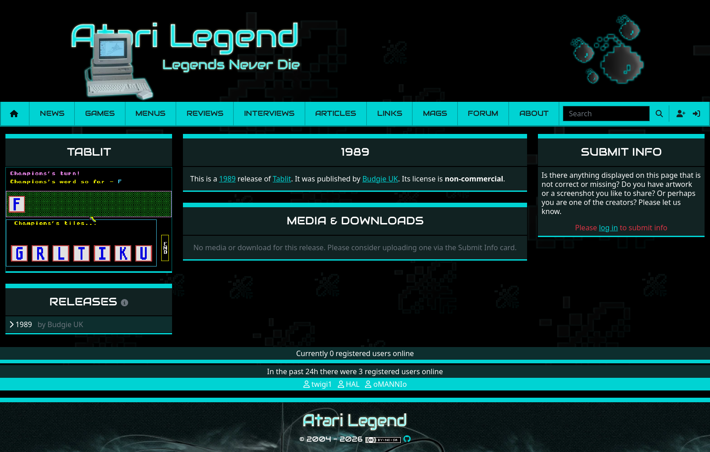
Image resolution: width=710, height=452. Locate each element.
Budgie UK (380, 179)
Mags (435, 113)
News (52, 113)
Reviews (205, 113)
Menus (150, 113)
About (534, 113)
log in (608, 228)
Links (389, 113)
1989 (227, 179)
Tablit (89, 152)
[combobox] (606, 113)
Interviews (269, 113)
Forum (483, 113)
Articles (335, 113)
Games (100, 113)
